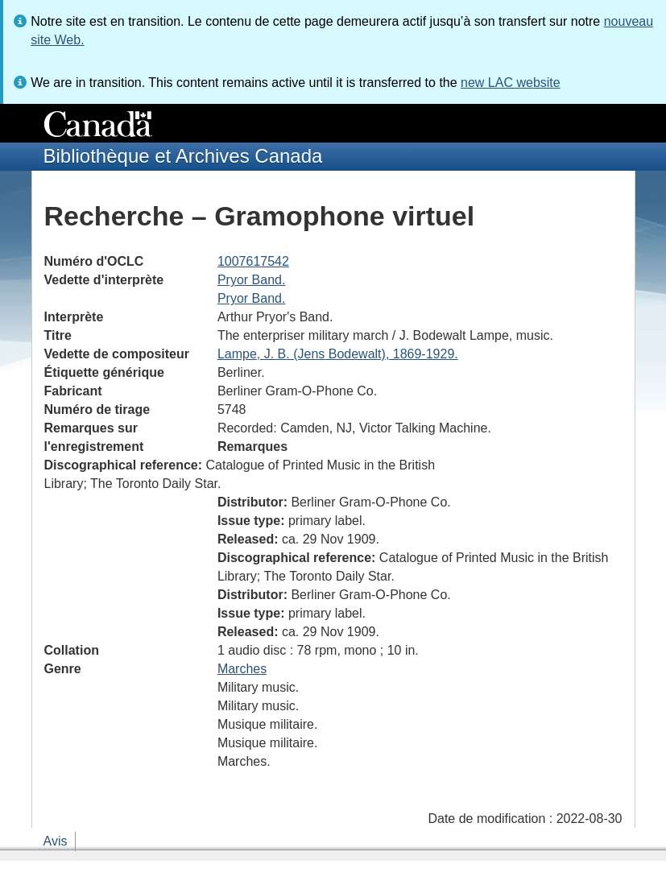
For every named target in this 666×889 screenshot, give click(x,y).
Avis (55, 841)
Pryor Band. (251, 280)
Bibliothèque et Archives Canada (183, 156)
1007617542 (253, 261)
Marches (242, 669)
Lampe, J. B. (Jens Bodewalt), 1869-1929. (337, 354)
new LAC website (511, 82)
